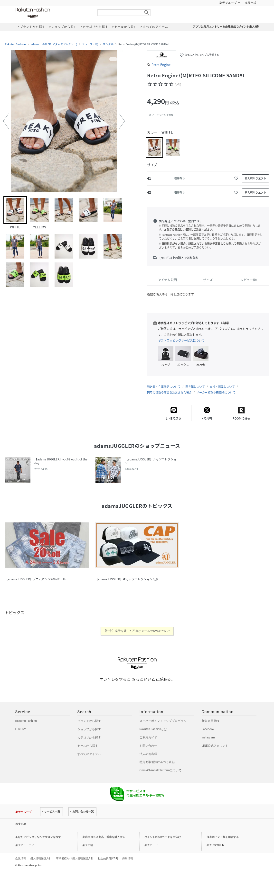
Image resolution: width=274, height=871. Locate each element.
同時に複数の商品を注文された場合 (169, 392)
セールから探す (87, 745)
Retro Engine (160, 64)
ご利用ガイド (148, 737)
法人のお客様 (148, 754)
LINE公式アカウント (215, 745)
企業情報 (20, 858)
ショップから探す (89, 729)
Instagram (208, 737)
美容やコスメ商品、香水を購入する (103, 837)
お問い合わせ (148, 745)
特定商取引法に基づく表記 (157, 762)
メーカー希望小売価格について (216, 392)
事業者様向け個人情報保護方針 (75, 858)
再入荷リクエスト (255, 178)
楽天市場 (250, 3)
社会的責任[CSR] (108, 858)
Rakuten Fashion (53, 12)
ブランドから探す (89, 721)
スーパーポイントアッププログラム (163, 721)
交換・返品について (222, 387)
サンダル (108, 44)
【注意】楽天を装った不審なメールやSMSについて (137, 631)
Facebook (208, 729)
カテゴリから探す (89, 737)
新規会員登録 (210, 721)
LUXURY (20, 729)
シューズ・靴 (90, 44)
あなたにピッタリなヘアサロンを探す (38, 837)
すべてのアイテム (89, 754)
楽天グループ (228, 3)
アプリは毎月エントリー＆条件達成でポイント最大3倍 (226, 26)
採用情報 (127, 858)
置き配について (195, 387)
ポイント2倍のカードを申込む (162, 837)
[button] (6, 121)
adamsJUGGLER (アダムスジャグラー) (54, 44)
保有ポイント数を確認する (223, 837)
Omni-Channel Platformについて (161, 770)
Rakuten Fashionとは (153, 729)
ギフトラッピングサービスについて (181, 340)
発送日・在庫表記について (163, 387)
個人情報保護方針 (41, 858)
